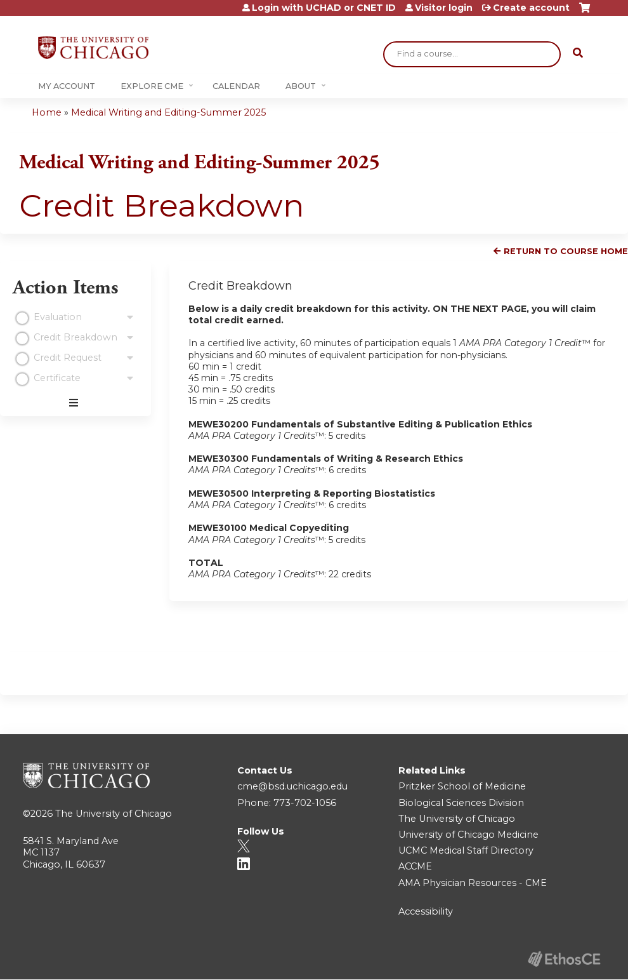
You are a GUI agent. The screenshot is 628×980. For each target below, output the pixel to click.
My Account (66, 86)
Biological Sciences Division (461, 803)
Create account (531, 7)
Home (47, 112)
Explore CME (152, 86)
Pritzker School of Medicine (462, 786)
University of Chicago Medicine (468, 834)
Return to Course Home (566, 251)
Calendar (236, 86)
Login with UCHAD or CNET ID (324, 7)
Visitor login (444, 7)
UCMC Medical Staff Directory (465, 850)
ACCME (415, 866)
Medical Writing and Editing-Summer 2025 (168, 112)
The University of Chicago (113, 813)
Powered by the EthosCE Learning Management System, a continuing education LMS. (564, 959)
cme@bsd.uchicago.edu (292, 786)
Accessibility (425, 911)
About (300, 86)
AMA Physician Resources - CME (472, 883)
